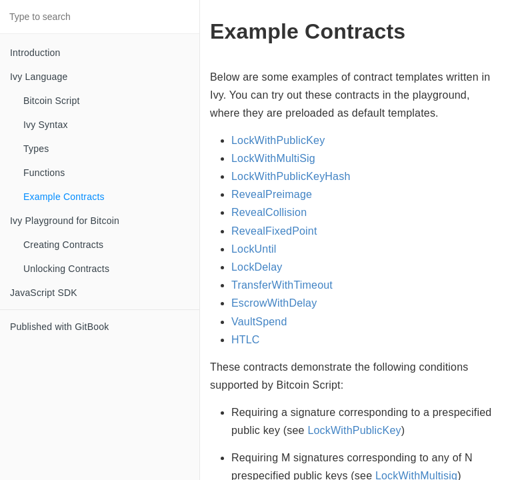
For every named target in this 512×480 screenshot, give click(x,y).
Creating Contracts (63, 244)
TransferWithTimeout (282, 285)
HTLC (245, 339)
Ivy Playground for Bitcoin (64, 220)
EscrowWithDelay (274, 303)
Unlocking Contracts (66, 268)
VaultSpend (259, 321)
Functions (44, 172)
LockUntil (254, 249)
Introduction (35, 52)
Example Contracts (64, 196)
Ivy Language (38, 76)
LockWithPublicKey (278, 140)
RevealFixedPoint (274, 231)
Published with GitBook (59, 326)
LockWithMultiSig (273, 158)
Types (36, 148)
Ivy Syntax (45, 124)
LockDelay (257, 267)
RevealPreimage (271, 194)
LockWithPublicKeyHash (291, 176)
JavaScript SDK (43, 292)
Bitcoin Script (51, 100)
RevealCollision (269, 212)
